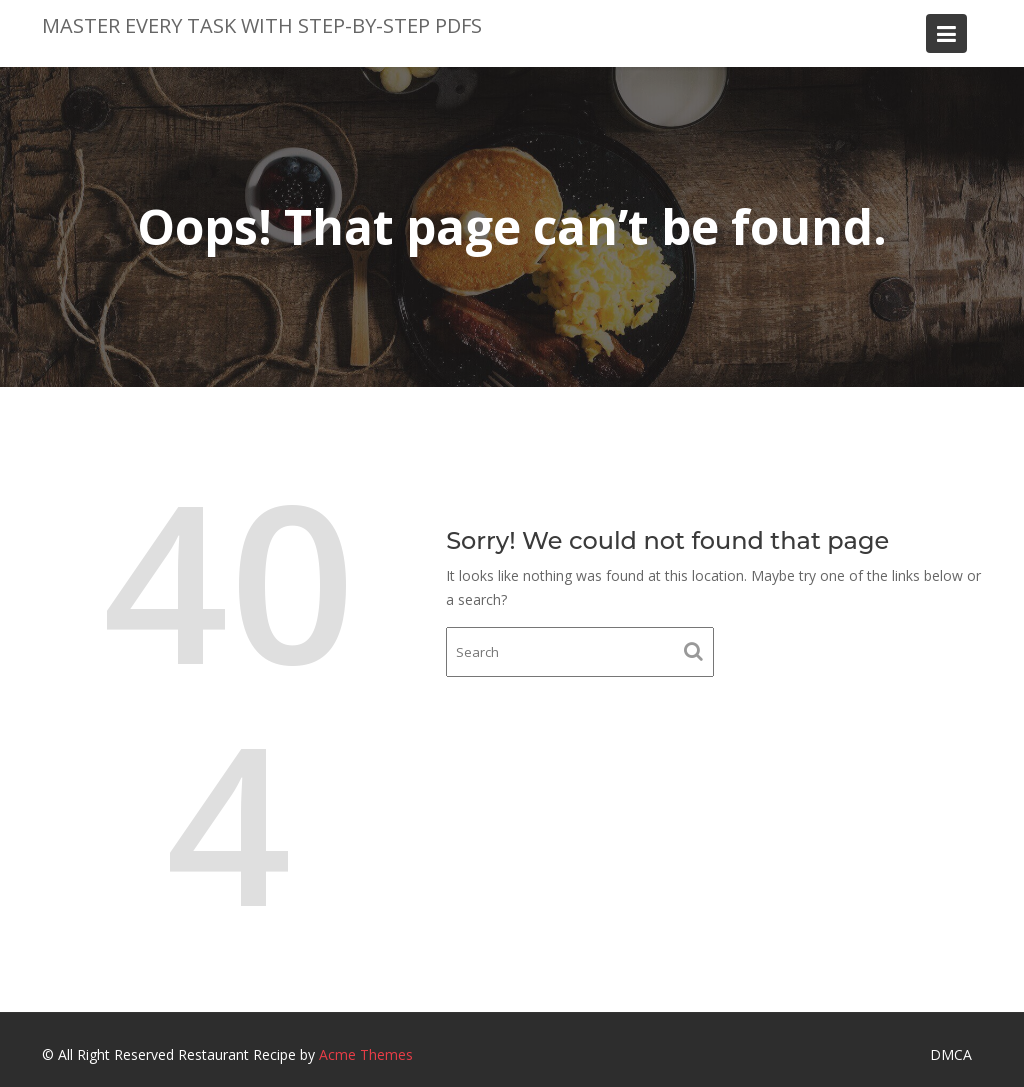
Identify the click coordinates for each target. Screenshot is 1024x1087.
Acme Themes (366, 1054)
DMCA (951, 1054)
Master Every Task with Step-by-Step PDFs (262, 25)
